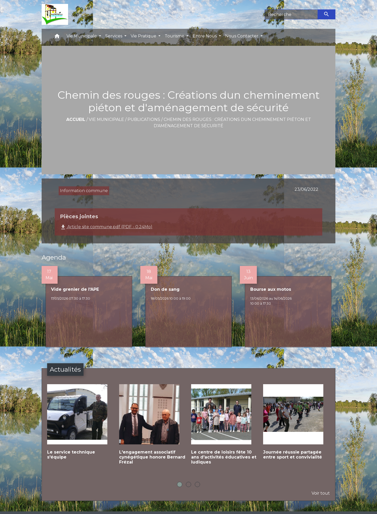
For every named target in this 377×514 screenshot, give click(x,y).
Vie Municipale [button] (82, 35)
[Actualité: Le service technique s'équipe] (80, 426)
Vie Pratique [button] (144, 35)
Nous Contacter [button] (242, 35)
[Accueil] (55, 14)
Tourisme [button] (175, 35)
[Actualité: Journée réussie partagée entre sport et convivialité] (296, 426)
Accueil (75, 119)
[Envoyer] (327, 14)
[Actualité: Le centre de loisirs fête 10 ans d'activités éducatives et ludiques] (224, 428)
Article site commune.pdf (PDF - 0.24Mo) (106, 227)
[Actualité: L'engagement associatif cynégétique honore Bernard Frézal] (152, 428)
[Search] (291, 14)
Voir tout (326, 354)
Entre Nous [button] (205, 35)
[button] (57, 37)
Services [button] (114, 35)
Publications (143, 119)
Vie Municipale (106, 119)
